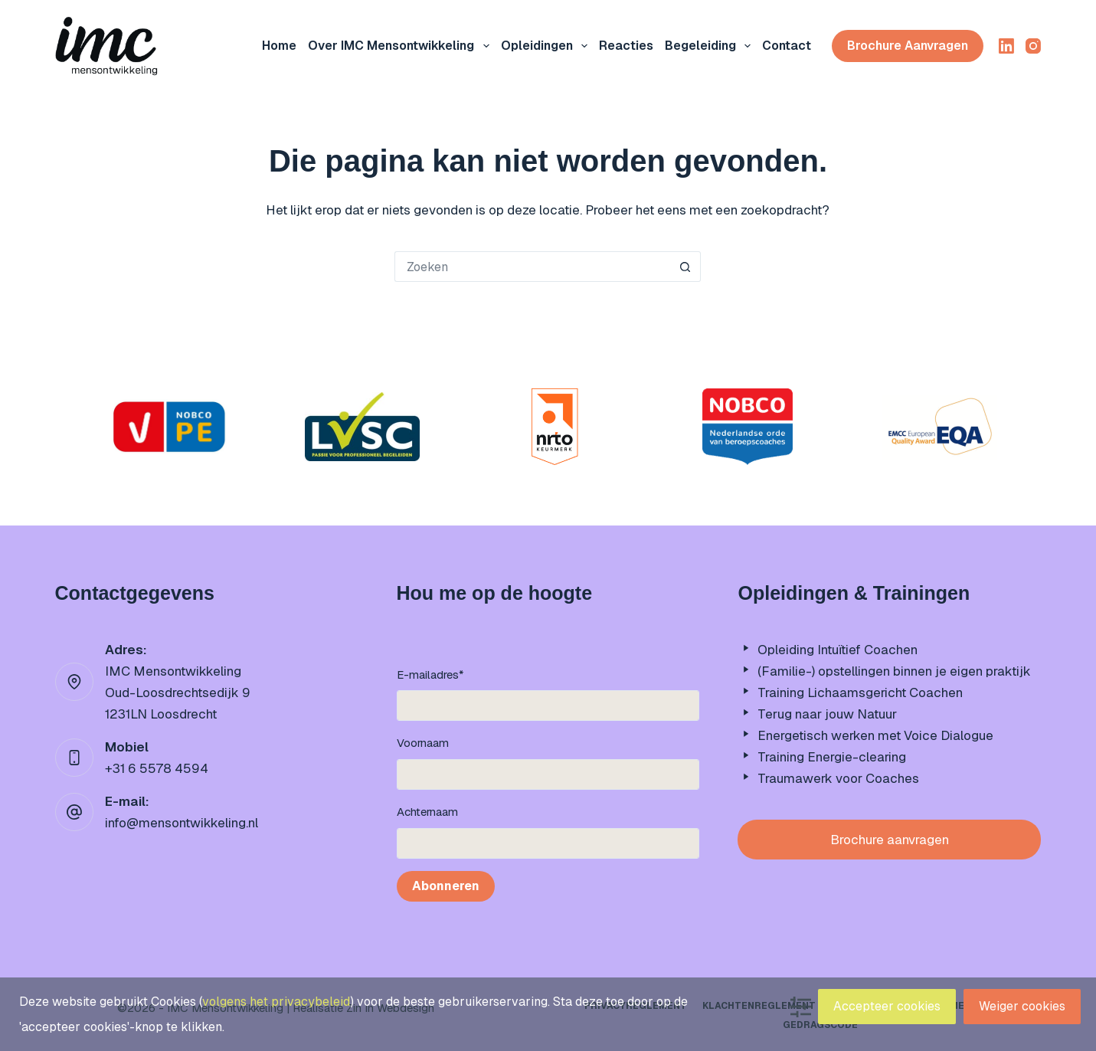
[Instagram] (1033, 46)
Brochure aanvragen (907, 46)
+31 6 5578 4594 (156, 768)
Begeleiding (711, 46)
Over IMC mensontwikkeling (401, 46)
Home (279, 46)
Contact (786, 46)
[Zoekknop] (685, 266)
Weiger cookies (1022, 1006)
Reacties (626, 46)
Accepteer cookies (887, 1006)
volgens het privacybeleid (276, 1002)
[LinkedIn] (1006, 46)
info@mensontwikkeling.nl (181, 822)
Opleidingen (547, 46)
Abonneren (445, 886)
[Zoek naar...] (532, 266)
